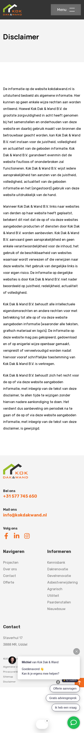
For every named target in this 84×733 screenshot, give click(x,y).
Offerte (8, 582)
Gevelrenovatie (59, 576)
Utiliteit (53, 596)
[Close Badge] (47, 721)
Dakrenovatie (57, 569)
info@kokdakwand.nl (25, 515)
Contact (9, 576)
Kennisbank (56, 562)
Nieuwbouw (56, 609)
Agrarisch (54, 589)
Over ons (10, 569)
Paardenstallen (59, 602)
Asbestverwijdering (62, 582)
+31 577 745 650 (20, 496)
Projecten (10, 562)
